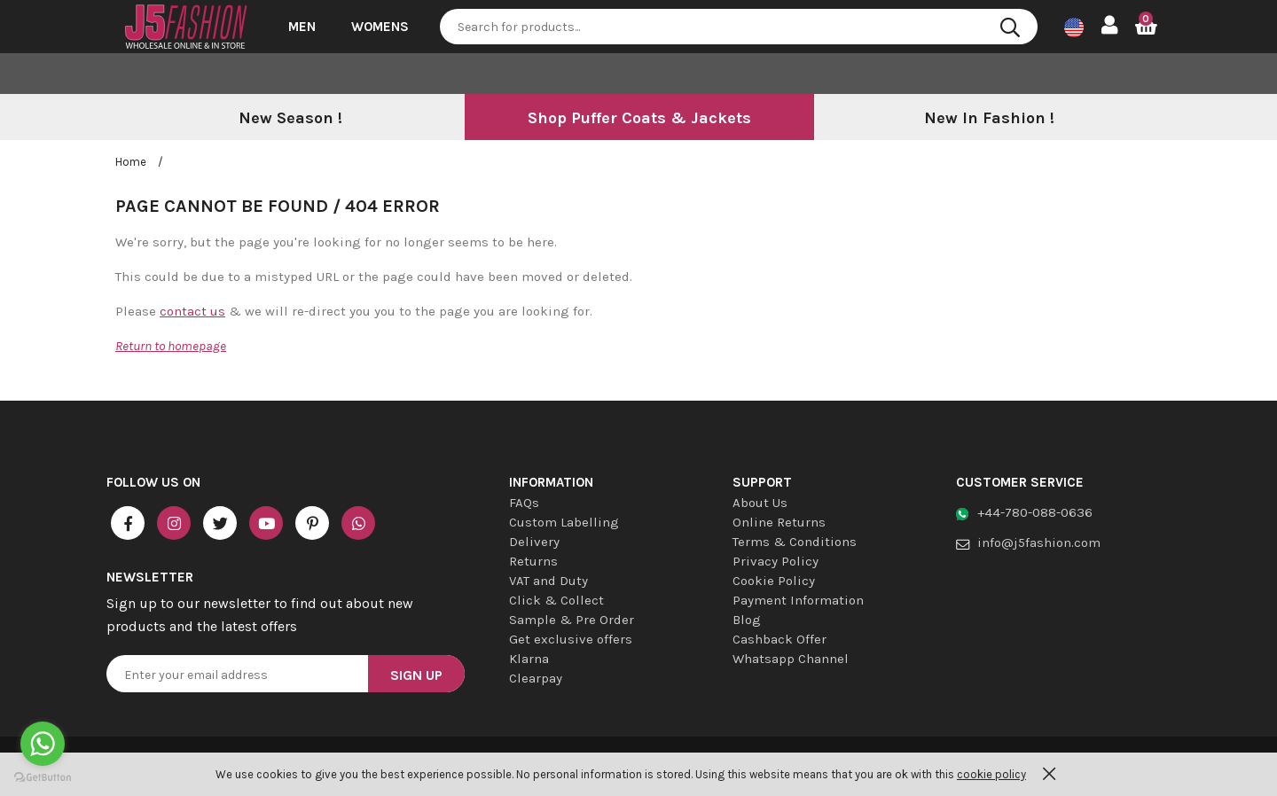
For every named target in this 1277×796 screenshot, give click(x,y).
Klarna (529, 659)
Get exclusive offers (570, 639)
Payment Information (798, 600)
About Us (760, 503)
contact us (192, 311)
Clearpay (535, 678)
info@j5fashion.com (1039, 542)
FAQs (524, 503)
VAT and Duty (548, 581)
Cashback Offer (780, 639)
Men (302, 27)
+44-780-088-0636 (1035, 512)
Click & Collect (556, 600)
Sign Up (416, 675)
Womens (380, 27)
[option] (290, 119)
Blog (747, 620)
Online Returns (779, 522)
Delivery (534, 542)
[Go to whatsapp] (42, 744)
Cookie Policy (774, 581)
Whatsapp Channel (791, 659)
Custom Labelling (564, 522)
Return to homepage (170, 346)
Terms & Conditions (795, 542)
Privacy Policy (776, 561)
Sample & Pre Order (571, 620)
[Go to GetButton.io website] (42, 778)
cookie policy (991, 774)
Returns (533, 561)
